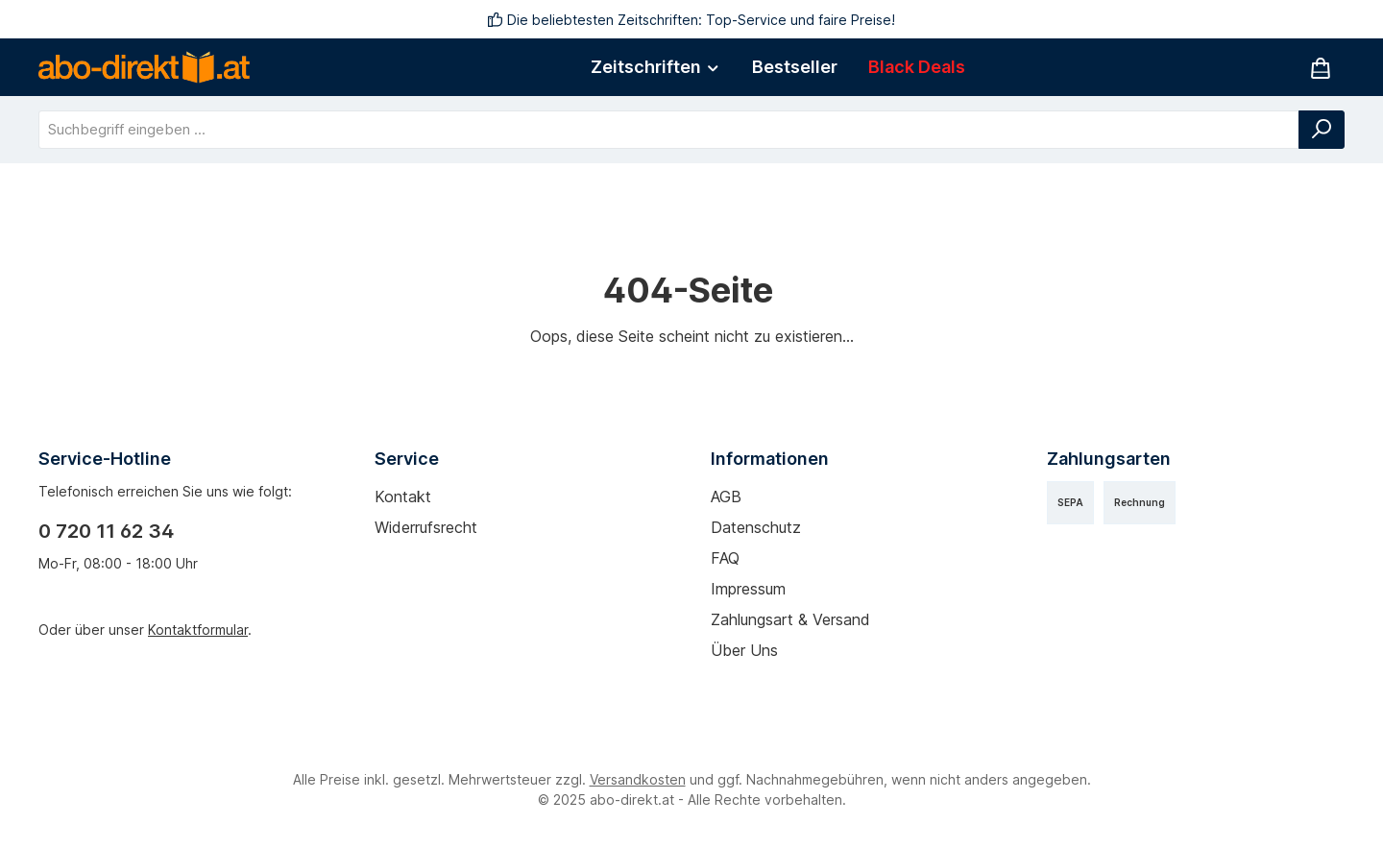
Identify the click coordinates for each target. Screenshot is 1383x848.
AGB (726, 496)
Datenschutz (756, 527)
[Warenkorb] (1321, 67)
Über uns (744, 650)
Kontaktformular (198, 629)
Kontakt (403, 496)
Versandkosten (638, 779)
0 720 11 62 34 (106, 531)
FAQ (725, 558)
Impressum (748, 588)
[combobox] (668, 129)
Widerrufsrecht (426, 527)
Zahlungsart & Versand (790, 619)
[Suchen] (1321, 129)
